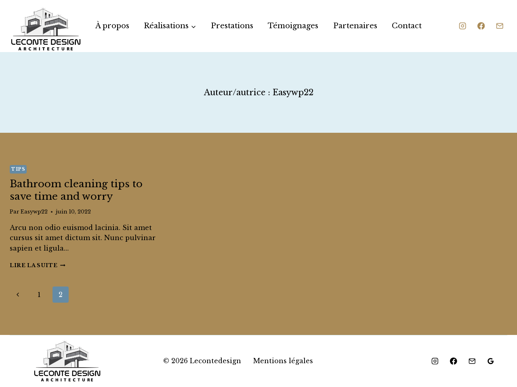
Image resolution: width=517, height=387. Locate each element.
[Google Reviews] (490, 361)
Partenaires (355, 25)
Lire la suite (37, 265)
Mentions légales (283, 361)
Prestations (232, 25)
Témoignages (293, 25)
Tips (18, 169)
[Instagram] (462, 26)
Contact (407, 25)
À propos (112, 25)
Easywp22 (34, 212)
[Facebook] (481, 26)
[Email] (499, 26)
